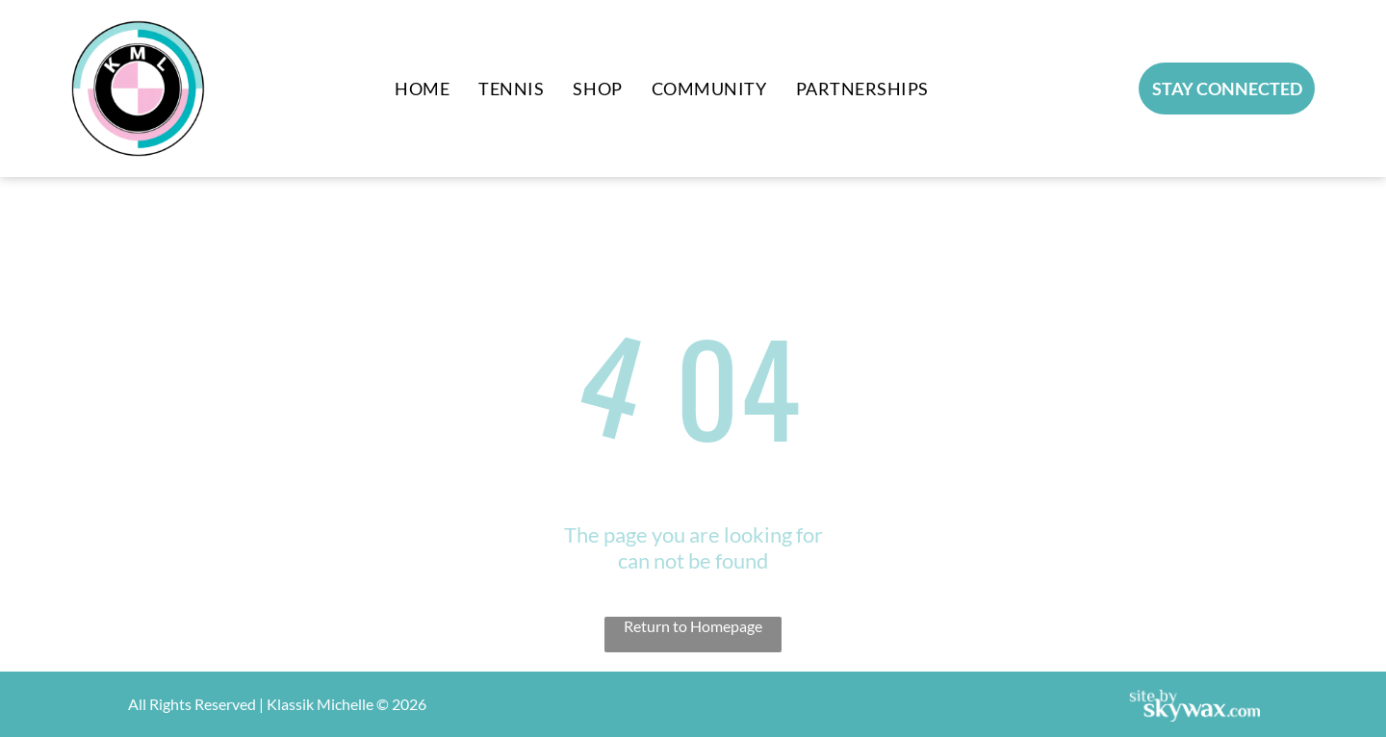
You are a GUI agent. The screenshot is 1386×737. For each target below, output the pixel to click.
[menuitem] (422, 88)
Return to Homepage (693, 626)
